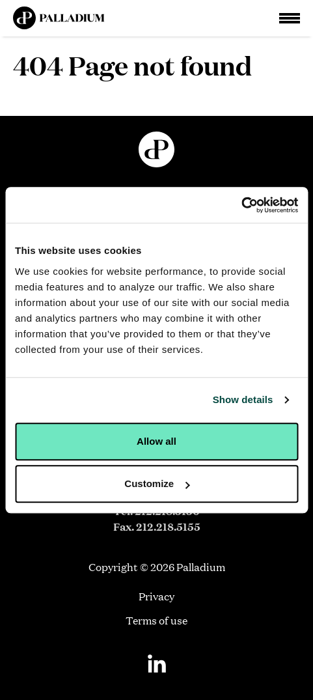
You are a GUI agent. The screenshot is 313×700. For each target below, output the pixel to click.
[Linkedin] (156, 663)
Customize (156, 483)
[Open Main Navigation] (289, 18)
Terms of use (156, 620)
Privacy (156, 596)
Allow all (156, 441)
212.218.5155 (168, 526)
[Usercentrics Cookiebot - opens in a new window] (241, 205)
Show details (243, 399)
